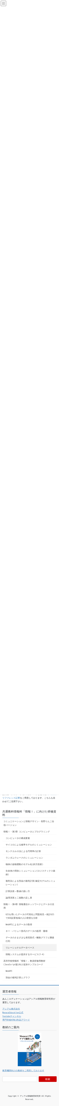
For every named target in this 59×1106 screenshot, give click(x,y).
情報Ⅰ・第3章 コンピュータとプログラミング (26, 831)
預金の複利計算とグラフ (18, 977)
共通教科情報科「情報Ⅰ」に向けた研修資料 (29, 813)
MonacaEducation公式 (12, 1012)
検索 (47, 1079)
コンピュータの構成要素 (18, 838)
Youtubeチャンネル (11, 1016)
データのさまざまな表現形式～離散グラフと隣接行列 (30, 939)
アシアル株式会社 (11, 1008)
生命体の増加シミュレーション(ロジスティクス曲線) (30, 872)
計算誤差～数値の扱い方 (18, 891)
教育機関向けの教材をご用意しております (23, 1070)
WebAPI (9, 970)
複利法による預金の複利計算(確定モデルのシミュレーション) (30, 882)
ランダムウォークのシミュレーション (24, 857)
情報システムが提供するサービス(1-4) (25, 954)
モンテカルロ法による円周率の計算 (23, 851)
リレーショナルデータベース (20, 947)
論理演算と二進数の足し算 (19, 897)
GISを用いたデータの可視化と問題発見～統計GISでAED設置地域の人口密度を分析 (30, 916)
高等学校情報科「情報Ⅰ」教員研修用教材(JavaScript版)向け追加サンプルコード (24, 962)
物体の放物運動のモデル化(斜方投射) (24, 864)
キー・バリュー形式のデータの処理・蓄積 (27, 930)
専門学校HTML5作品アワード (16, 1019)
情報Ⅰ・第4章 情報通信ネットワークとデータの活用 (28, 906)
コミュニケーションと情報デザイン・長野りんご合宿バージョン (28, 823)
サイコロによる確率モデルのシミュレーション (29, 844)
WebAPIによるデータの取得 (19, 924)
